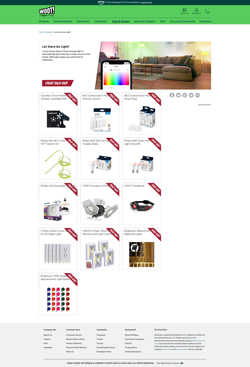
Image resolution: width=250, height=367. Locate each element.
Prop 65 (128, 343)
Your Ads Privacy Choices (168, 363)
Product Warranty (74, 343)
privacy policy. (182, 349)
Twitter (100, 339)
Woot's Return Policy (75, 339)
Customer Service (74, 335)
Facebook (101, 335)
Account (196, 11)
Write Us (70, 352)
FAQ (46, 343)
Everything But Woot (106, 347)
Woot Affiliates (132, 335)
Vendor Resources (133, 352)
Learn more (146, 2)
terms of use (167, 349)
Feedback (48, 347)
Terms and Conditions (134, 339)
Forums (184, 11)
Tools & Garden (45, 32)
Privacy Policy (131, 347)
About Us (48, 335)
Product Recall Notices (76, 347)
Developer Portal (104, 352)
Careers (47, 339)
